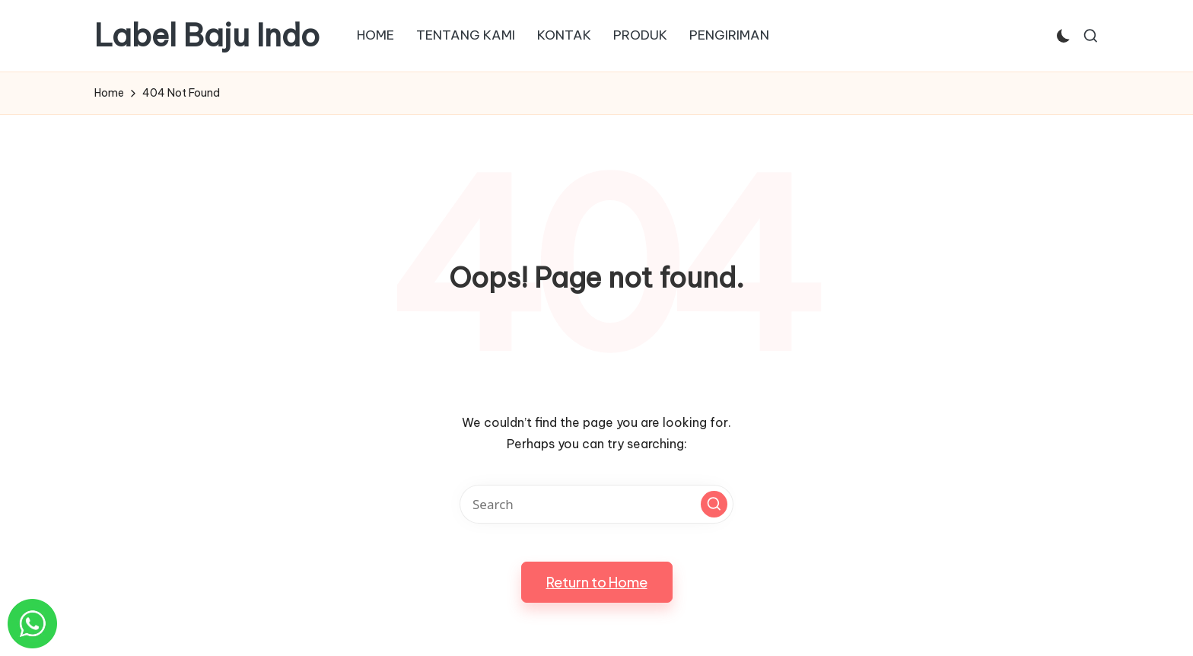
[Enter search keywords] (596, 504)
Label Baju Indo (207, 36)
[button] (714, 504)
